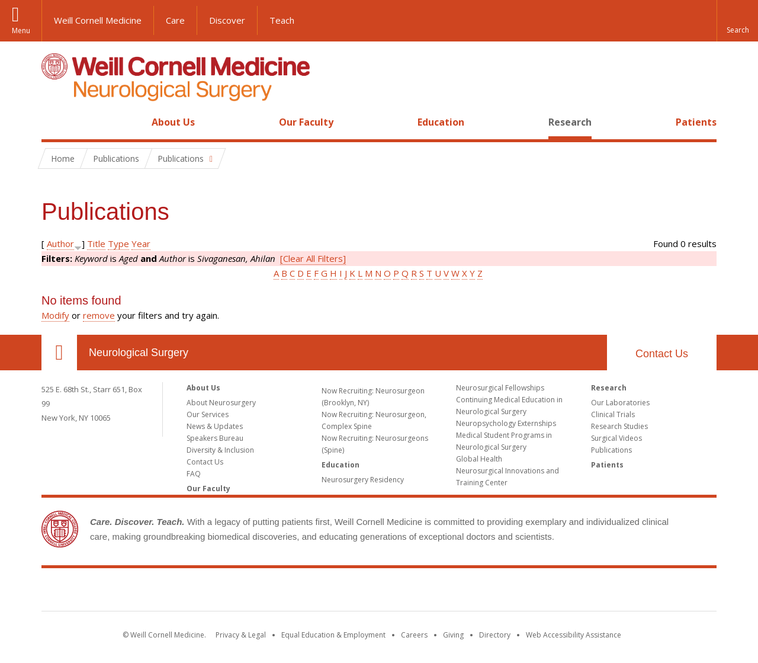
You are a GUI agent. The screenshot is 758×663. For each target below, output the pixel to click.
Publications (611, 450)
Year (140, 243)
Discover (227, 20)
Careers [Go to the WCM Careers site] (414, 635)
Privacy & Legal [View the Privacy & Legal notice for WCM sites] (241, 635)
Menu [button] (21, 30)
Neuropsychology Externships (506, 423)
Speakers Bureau (215, 438)
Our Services (208, 414)
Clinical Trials (613, 414)
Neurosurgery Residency (363, 480)
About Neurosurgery (221, 403)
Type (118, 243)
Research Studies (619, 426)
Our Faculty (306, 122)
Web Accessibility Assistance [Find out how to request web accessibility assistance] (573, 635)
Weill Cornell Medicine (98, 20)
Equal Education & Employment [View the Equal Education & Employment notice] (333, 635)
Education (440, 122)
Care (175, 20)
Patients (696, 122)
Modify (55, 315)
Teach (281, 20)
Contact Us (661, 354)
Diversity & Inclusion (220, 450)
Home (54, 122)
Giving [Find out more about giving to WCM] (453, 635)
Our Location (59, 352)
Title (96, 243)
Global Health (479, 459)
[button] (737, 20)
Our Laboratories (620, 403)
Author (60, 243)
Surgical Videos (616, 438)
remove (99, 315)
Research (570, 122)
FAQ (194, 474)
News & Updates (215, 426)
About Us (173, 122)
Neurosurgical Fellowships (500, 388)
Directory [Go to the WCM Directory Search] (494, 635)
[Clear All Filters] (313, 258)
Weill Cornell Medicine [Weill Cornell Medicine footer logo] (379, 592)
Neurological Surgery (138, 352)
